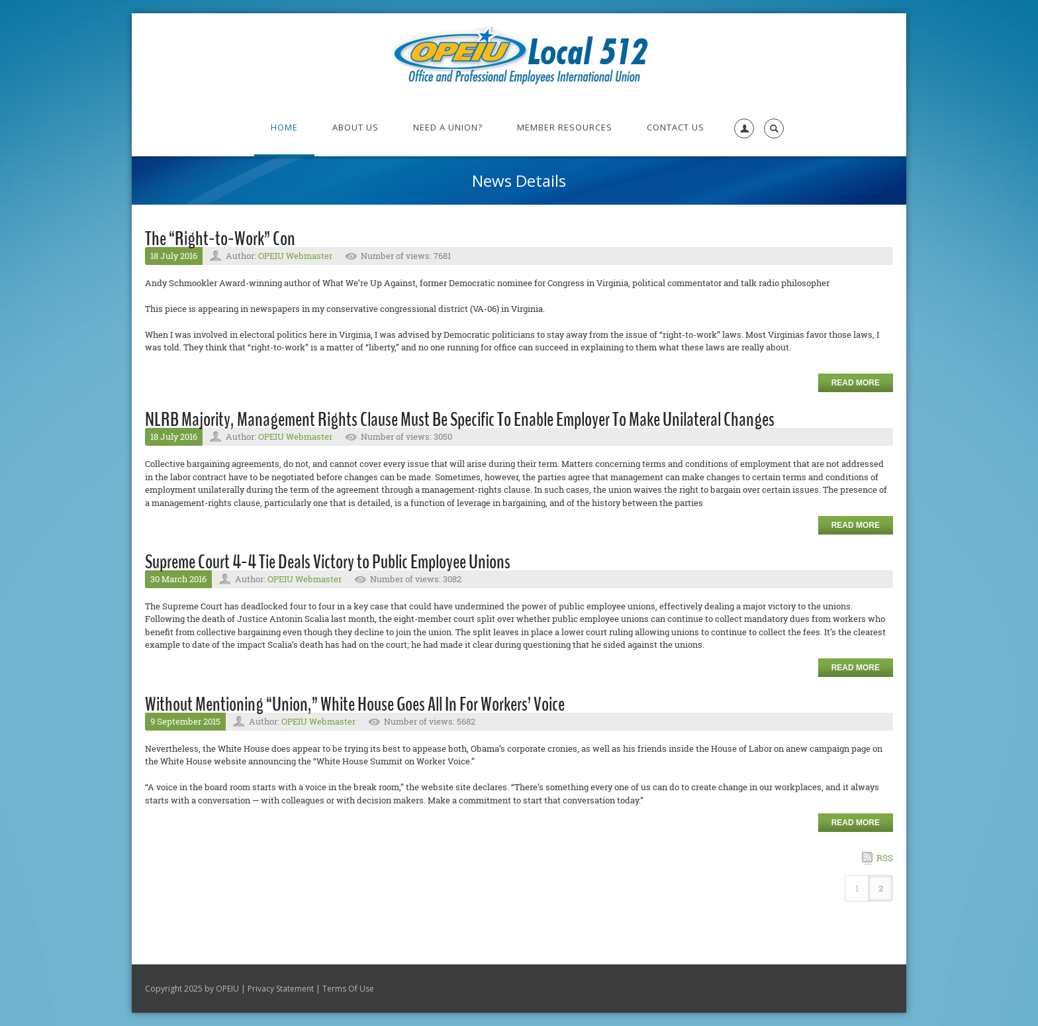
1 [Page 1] (857, 888)
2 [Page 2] (880, 888)
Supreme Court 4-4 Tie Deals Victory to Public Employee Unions (327, 562)
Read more (855, 382)
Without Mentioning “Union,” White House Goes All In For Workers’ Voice (355, 704)
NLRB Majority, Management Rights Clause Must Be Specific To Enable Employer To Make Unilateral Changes (460, 419)
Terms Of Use (348, 988)
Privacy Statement (281, 988)
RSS (884, 858)
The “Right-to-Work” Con (220, 238)
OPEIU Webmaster (295, 256)
